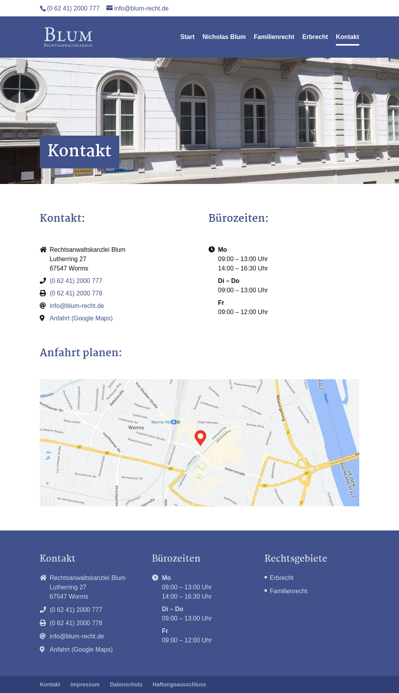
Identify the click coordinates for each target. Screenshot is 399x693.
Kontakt (347, 37)
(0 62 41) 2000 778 (75, 293)
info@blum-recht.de (76, 305)
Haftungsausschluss (179, 684)
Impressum (85, 684)
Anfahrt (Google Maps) (81, 318)
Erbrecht (315, 37)
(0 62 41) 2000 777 (73, 8)
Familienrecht (274, 37)
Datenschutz (126, 684)
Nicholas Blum (224, 37)
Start (187, 37)
